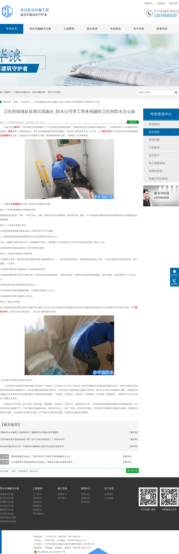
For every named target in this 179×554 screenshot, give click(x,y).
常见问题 (154, 139)
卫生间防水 (5, 135)
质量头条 (85, 498)
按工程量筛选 (157, 163)
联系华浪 (162, 28)
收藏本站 (149, 3)
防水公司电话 (54, 92)
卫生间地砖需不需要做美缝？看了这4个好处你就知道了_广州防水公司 (32, 439)
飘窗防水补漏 (6, 510)
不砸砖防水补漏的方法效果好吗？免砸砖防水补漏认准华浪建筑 (29, 432)
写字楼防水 (38, 513)
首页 (16, 102)
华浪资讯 (115, 28)
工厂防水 (37, 494)
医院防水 (37, 506)
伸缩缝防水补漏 (8, 521)
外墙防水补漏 (6, 502)
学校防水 (37, 498)
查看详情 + (128, 456)
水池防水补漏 (6, 513)
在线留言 (161, 3)
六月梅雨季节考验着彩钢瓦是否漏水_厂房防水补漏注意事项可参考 (42, 462)
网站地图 (173, 3)
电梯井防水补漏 (8, 517)
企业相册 (108, 498)
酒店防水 (37, 502)
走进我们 (108, 494)
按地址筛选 (155, 170)
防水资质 (92, 28)
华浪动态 (85, 494)
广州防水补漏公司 (21, 92)
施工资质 (62, 488)
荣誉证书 (62, 494)
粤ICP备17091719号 (82, 548)
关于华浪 (138, 28)
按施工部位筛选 (158, 178)
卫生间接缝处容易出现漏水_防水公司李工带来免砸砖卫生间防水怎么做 (66, 102)
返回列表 (132, 122)
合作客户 (154, 155)
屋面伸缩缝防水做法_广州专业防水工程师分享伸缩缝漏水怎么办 (41, 456)
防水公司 (106, 131)
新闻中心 (86, 488)
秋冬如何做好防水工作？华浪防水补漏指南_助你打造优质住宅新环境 (32, 446)
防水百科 (25, 102)
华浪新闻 (154, 124)
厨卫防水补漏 (6, 498)
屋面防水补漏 (6, 494)
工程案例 (69, 28)
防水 (17, 127)
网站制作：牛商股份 (43, 548)
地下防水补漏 (6, 506)
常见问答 (85, 502)
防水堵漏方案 (39, 92)
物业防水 (37, 510)
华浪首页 (11, 28)
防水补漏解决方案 (40, 28)
